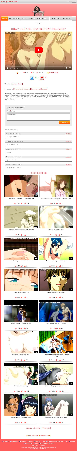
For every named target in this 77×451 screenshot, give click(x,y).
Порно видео (14, 441)
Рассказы (31, 18)
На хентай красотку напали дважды (56, 261)
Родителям (23, 441)
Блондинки (27, 89)
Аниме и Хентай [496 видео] (38, 428)
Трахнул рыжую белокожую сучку (21, 417)
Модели (30, 441)
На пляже (44, 89)
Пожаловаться (44, 443)
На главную (6, 441)
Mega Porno (36, 445)
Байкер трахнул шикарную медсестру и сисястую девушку (56, 355)
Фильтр (38, 23)
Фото (23, 18)
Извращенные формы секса (56, 229)
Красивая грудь (35, 89)
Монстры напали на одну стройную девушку (21, 198)
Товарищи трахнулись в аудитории (21, 323)
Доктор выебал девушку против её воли (56, 386)
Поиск (36, 443)
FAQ (67, 441)
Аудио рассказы (42, 18)
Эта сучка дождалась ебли (21, 292)
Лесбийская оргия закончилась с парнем (21, 261)
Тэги (44, 441)
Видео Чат (66, 18)
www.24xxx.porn (33, 435)
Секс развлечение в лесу (21, 386)
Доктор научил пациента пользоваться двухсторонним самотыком (55, 199)
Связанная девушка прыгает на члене (56, 417)
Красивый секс (18, 89)
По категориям (14, 18)
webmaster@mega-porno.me (48, 447)
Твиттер (52, 443)
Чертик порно (44, 435)
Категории (37, 441)
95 (46, 77)
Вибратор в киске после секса (55, 292)
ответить (68, 133)
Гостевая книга (28, 443)
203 (36, 77)
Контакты (72, 441)
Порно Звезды (56, 18)
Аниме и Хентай (17, 84)
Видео (4, 18)
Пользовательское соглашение (55, 441)
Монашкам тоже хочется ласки (21, 354)
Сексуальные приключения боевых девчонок (21, 229)
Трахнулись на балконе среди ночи (56, 323)
